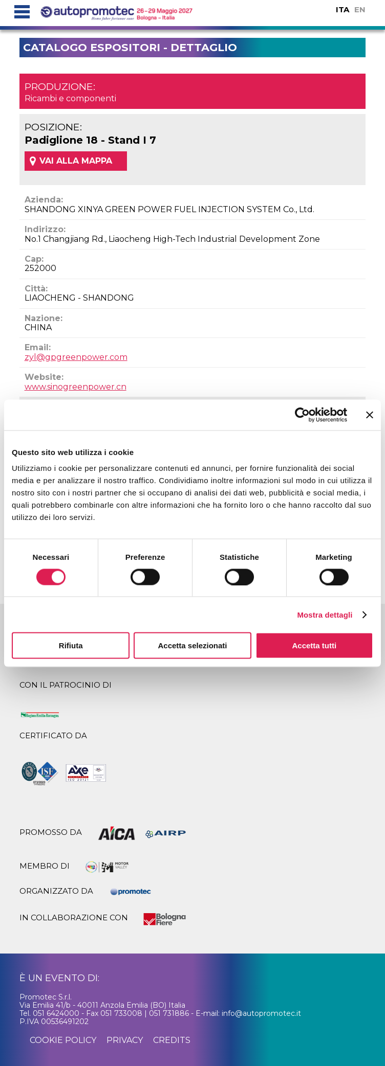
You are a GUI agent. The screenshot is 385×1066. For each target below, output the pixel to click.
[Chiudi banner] (369, 414)
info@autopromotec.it (261, 1013)
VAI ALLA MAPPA (75, 161)
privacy (124, 1040)
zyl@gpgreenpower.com (76, 357)
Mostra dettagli (324, 614)
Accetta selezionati (192, 645)
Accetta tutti (314, 645)
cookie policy (63, 1040)
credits (171, 1040)
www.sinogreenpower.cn (75, 387)
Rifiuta (71, 645)
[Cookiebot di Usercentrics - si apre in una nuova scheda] (302, 414)
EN (360, 9)
